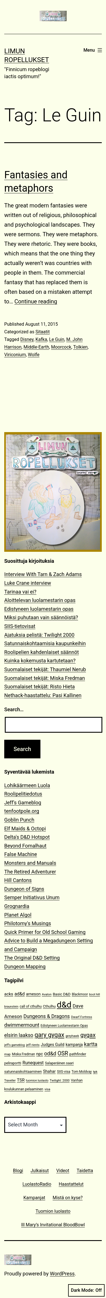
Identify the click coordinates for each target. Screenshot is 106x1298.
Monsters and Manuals (30, 863)
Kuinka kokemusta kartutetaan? (39, 661)
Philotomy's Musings (27, 923)
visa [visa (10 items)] (47, 1089)
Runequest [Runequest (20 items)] (33, 1062)
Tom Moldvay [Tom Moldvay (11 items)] (82, 1072)
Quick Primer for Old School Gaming (45, 932)
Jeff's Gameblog (22, 802)
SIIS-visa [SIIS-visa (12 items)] (63, 1071)
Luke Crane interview (27, 583)
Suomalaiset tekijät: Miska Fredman (44, 678)
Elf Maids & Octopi (25, 828)
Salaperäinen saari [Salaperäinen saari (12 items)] (59, 1063)
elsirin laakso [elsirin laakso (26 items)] (18, 1035)
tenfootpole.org (21, 811)
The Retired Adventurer (30, 872)
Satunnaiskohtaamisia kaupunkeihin (45, 643)
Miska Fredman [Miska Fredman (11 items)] (23, 1054)
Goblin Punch (19, 820)
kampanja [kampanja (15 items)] (74, 1044)
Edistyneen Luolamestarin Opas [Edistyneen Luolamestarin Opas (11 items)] (64, 1026)
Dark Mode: (86, 1290)
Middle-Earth (36, 347)
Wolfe (34, 354)
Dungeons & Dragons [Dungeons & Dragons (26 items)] (46, 1016)
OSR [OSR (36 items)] (62, 1053)
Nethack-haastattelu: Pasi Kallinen (42, 695)
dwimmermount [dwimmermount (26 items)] (21, 1025)
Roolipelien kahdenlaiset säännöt (41, 652)
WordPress (62, 1274)
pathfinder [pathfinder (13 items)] (78, 1054)
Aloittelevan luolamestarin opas (39, 600)
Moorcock (61, 347)
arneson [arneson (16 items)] (33, 994)
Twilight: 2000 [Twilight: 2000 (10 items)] (60, 1080)
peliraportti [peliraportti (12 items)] (12, 1063)
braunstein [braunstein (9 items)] (11, 1006)
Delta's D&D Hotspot (27, 837)
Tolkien (80, 347)
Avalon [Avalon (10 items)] (46, 994)
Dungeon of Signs (24, 889)
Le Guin (56, 339)
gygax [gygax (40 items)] (88, 1035)
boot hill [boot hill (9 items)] (94, 994)
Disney (27, 339)
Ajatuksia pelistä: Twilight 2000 (39, 635)
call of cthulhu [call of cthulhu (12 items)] (31, 1006)
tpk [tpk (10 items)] (95, 1072)
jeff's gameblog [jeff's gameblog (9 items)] (14, 1045)
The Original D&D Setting (32, 958)
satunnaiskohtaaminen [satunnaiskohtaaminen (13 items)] (23, 1071)
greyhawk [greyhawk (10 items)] (72, 1036)
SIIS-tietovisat (19, 626)
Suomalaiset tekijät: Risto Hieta (39, 687)
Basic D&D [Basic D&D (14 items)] (62, 994)
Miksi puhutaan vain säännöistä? (41, 617)
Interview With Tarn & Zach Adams (43, 574)
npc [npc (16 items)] (39, 1054)
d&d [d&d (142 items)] (64, 1005)
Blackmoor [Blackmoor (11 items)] (80, 994)
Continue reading (35, 301)
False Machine (20, 854)
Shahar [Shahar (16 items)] (49, 1071)
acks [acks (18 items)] (8, 994)
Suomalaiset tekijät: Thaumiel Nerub (45, 669)
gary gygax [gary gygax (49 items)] (49, 1034)
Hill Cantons (18, 880)
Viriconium (15, 354)
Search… (14, 709)
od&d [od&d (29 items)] (50, 1053)
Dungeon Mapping (25, 966)
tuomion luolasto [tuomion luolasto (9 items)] (37, 1080)
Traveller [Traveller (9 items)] (10, 1080)
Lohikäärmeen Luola (27, 785)
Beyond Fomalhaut (25, 846)
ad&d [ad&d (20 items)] (19, 994)
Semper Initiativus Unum (32, 897)
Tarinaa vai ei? (20, 592)
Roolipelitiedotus (23, 794)
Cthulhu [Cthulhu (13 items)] (49, 1006)
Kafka (41, 339)
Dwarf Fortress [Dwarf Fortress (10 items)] (81, 1017)
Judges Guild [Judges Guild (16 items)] (52, 1044)
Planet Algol (17, 915)
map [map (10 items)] (7, 1054)
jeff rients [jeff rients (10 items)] (33, 1045)
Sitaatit (42, 331)
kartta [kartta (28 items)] (90, 1044)
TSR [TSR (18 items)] (21, 1080)
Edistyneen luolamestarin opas (38, 609)
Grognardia (16, 906)
